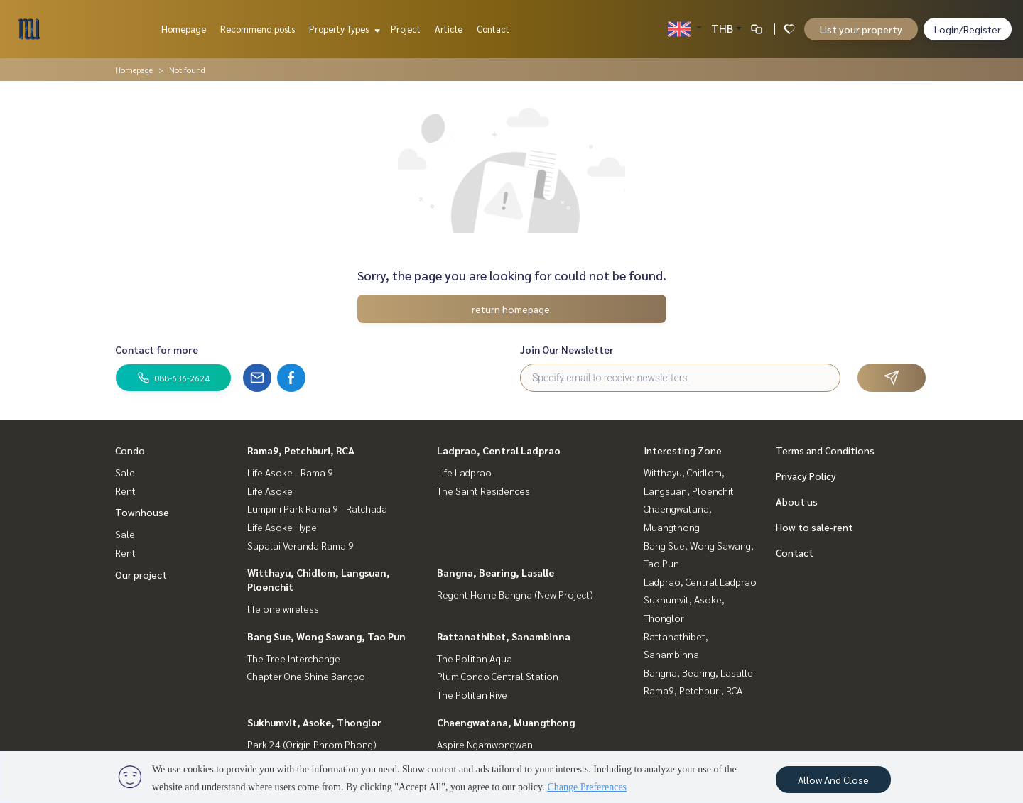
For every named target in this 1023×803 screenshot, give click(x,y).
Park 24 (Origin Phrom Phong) (312, 744)
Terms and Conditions (825, 450)
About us (797, 501)
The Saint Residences (483, 490)
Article (448, 29)
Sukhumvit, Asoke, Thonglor (314, 722)
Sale (125, 472)
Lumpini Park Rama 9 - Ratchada (317, 508)
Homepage (183, 29)
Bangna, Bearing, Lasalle (495, 572)
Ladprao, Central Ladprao (499, 450)
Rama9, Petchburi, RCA (300, 450)
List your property (861, 29)
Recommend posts (257, 29)
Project (406, 29)
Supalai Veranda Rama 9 (300, 545)
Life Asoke (270, 490)
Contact (493, 29)
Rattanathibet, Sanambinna (503, 636)
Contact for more (156, 349)
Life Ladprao (464, 472)
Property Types (343, 29)
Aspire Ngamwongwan (485, 744)
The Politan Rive (472, 694)
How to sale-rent (814, 526)
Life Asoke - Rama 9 (290, 472)
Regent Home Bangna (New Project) (515, 594)
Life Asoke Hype (282, 526)
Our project (141, 574)
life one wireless (283, 608)
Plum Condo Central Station (497, 676)
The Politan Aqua (474, 658)
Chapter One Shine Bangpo (306, 676)
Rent (125, 490)
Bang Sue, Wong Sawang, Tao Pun (326, 636)
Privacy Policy (806, 475)
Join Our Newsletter (567, 349)
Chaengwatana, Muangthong (506, 722)
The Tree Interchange (293, 658)
